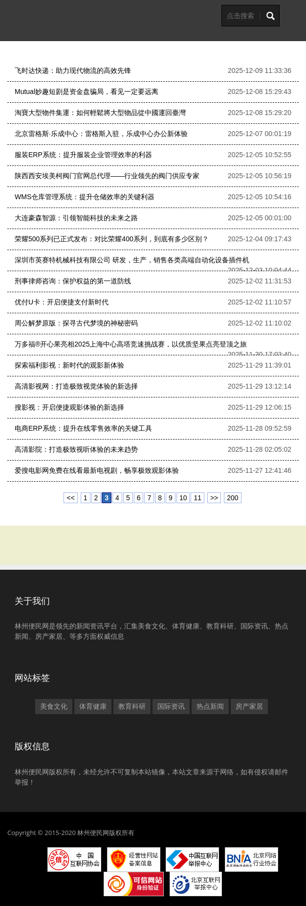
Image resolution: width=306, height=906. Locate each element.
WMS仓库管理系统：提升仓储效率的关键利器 (84, 197)
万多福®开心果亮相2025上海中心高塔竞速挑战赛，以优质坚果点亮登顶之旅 (131, 344)
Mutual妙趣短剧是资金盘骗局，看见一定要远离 (86, 91)
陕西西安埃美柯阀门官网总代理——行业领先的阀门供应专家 (107, 176)
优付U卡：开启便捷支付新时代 (62, 302)
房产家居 (249, 706)
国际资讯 (171, 706)
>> (214, 498)
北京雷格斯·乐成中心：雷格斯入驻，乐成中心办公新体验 (101, 134)
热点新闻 (210, 706)
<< (70, 498)
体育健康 (93, 706)
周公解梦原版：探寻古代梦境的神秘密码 (76, 323)
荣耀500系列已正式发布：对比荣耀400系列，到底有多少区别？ (112, 239)
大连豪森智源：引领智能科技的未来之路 (76, 218)
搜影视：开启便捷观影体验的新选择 (69, 407)
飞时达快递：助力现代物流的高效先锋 (73, 70)
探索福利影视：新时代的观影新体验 (69, 365)
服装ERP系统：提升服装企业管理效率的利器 (83, 155)
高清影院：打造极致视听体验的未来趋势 (76, 449)
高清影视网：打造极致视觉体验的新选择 (76, 386)
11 (197, 498)
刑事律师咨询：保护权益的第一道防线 (73, 281)
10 (183, 498)
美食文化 (53, 706)
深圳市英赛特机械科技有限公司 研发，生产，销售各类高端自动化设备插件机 (132, 260)
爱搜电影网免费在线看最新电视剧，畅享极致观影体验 (97, 470)
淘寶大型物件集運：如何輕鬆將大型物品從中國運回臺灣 (100, 112)
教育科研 (132, 706)
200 (232, 498)
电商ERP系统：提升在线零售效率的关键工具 (83, 428)
